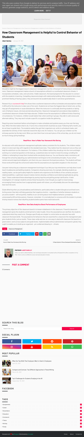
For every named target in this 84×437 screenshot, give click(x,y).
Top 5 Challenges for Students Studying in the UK (27, 378)
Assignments (42, 404)
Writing (42, 423)
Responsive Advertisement (42, 19)
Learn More (39, 11)
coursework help (18, 104)
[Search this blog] (32, 328)
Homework (42, 417)
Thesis (42, 420)
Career (42, 407)
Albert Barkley (6, 41)
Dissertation (42, 411)
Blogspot (16, 434)
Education (42, 414)
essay (42, 426)
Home (4, 28)
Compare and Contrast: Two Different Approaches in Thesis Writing (33, 370)
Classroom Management (13, 28)
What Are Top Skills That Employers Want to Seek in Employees (31, 361)
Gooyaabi (30, 434)
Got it (48, 11)
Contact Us (79, 434)
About (72, 434)
